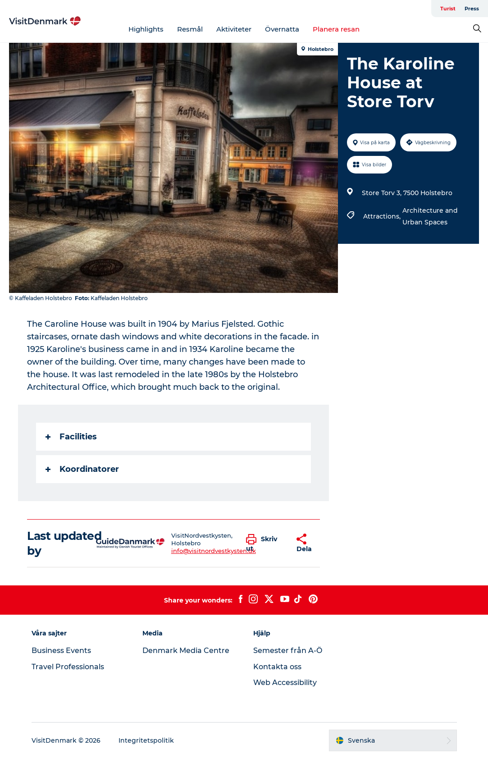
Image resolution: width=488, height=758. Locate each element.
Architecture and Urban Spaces (430, 216)
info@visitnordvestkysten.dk (213, 550)
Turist (448, 8)
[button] (264, 543)
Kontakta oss (277, 666)
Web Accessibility (285, 682)
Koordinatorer (82, 469)
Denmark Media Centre (185, 650)
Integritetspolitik (146, 740)
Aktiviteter (233, 29)
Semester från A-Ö (287, 650)
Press (472, 8)
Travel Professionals (68, 666)
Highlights (146, 29)
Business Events (61, 650)
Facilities (71, 437)
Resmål (190, 29)
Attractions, (382, 216)
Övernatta (282, 29)
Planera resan (336, 29)
